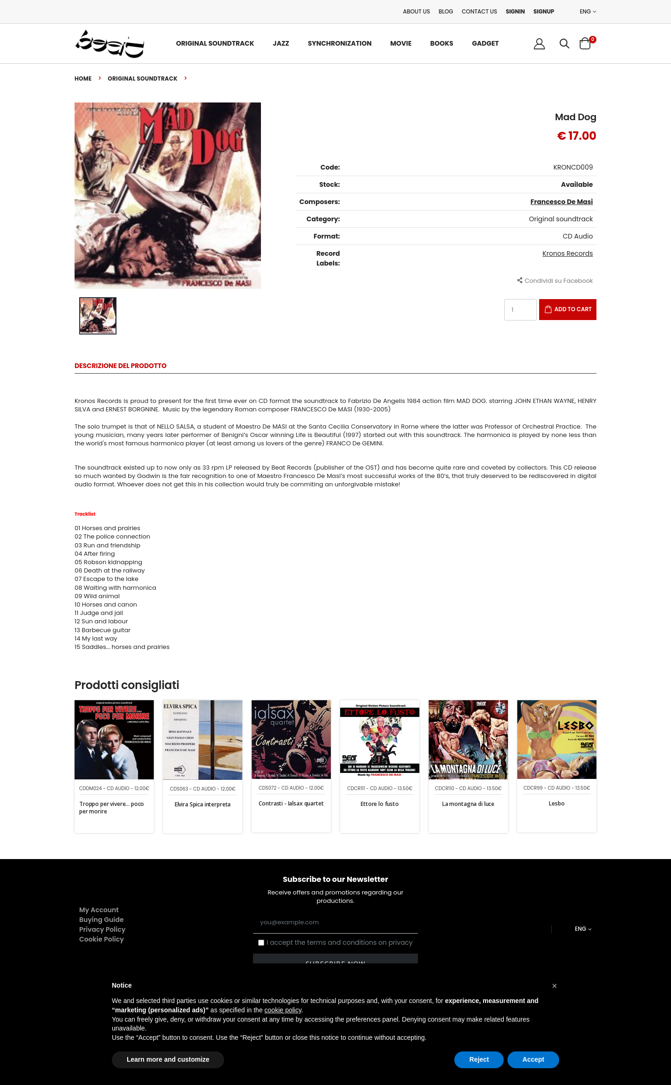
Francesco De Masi (562, 201)
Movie (400, 43)
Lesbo (556, 803)
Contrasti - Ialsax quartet (291, 803)
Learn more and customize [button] (168, 1059)
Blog (445, 11)
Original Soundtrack (215, 43)
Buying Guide (101, 919)
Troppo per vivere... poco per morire (111, 807)
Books (441, 43)
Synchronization (340, 43)
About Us (416, 11)
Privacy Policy (102, 929)
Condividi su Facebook (555, 280)
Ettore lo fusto (380, 804)
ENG (585, 11)
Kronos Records (567, 253)
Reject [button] (479, 1059)
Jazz (281, 43)
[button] (564, 43)
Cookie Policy (101, 939)
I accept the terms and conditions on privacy (340, 942)
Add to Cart (573, 309)
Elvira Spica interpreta (203, 804)
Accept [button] (533, 1059)
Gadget (485, 43)
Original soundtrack (143, 78)
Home (83, 78)
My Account (99, 909)
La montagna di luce (468, 804)
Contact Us (479, 11)
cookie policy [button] (283, 1010)
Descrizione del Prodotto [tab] (120, 366)
